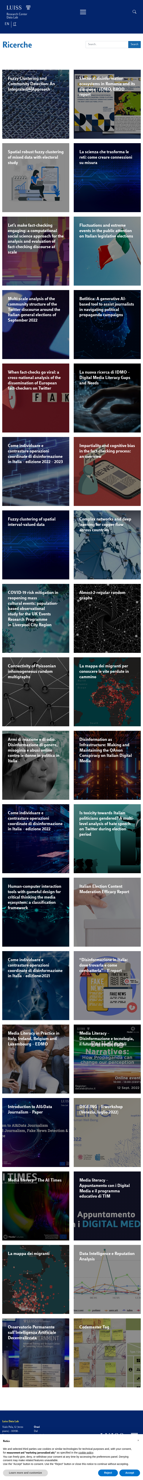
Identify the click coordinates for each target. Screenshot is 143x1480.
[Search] (107, 44)
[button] (36, 106)
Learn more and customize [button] (25, 1472)
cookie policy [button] (85, 1452)
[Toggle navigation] (83, 12)
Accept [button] (129, 1472)
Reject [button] (108, 1472)
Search (134, 44)
